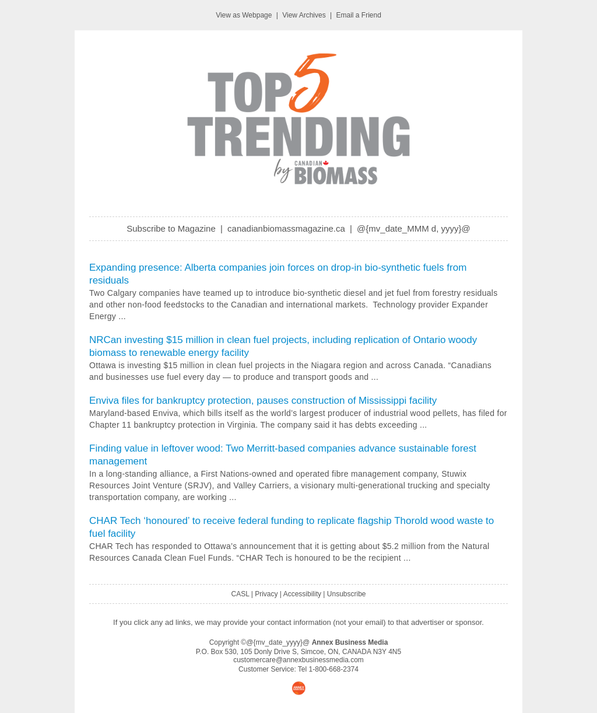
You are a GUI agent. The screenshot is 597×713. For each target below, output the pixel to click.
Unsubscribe (346, 594)
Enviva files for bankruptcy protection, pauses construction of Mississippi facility (263, 400)
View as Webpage (244, 15)
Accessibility (302, 594)
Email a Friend (358, 15)
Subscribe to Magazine (171, 228)
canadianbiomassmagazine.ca (286, 228)
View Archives (303, 15)
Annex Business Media (350, 642)
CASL (240, 594)
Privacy (266, 594)
